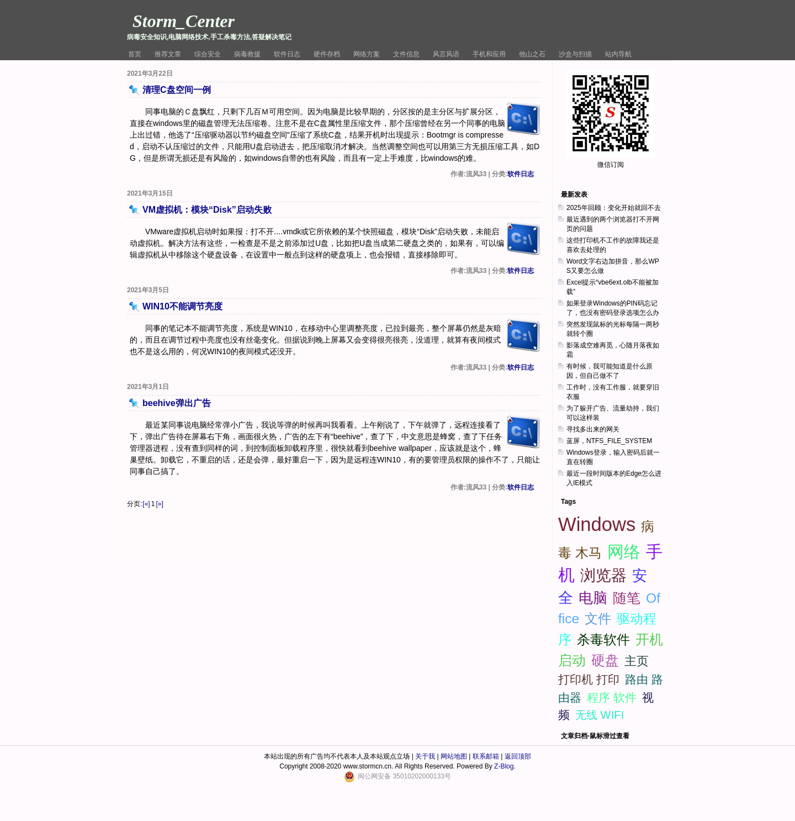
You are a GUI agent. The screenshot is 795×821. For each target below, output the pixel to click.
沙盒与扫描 (575, 54)
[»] (159, 504)
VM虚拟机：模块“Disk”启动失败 (207, 209)
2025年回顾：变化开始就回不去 (613, 208)
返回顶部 (518, 756)
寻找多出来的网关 (592, 429)
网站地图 (454, 756)
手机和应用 (489, 54)
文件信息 (406, 54)
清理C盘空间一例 (176, 89)
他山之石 (532, 54)
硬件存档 (327, 54)
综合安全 (207, 54)
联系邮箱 (486, 756)
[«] (146, 504)
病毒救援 (247, 54)
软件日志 (287, 54)
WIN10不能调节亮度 (182, 306)
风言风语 (446, 54)
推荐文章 (168, 54)
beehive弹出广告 (176, 403)
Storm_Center (183, 21)
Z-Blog (503, 766)
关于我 (425, 756)
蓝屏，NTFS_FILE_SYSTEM (609, 441)
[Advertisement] (613, 655)
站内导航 (618, 54)
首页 (134, 54)
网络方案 (366, 54)
